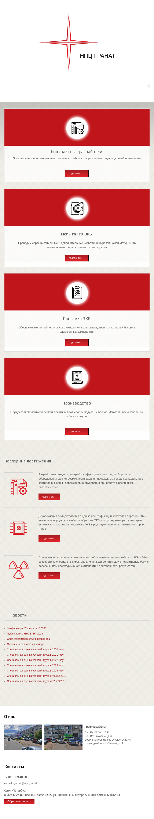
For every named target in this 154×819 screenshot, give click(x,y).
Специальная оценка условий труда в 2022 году (35, 660)
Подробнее (48, 497)
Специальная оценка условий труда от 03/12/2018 (36, 675)
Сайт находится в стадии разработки (29, 638)
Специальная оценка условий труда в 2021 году (35, 654)
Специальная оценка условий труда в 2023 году (35, 665)
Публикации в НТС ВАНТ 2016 (25, 633)
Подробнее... (75, 173)
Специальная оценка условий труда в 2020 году (35, 649)
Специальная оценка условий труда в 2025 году (35, 670)
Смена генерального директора (25, 644)
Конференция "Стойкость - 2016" (26, 628)
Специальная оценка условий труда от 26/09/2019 (36, 681)
